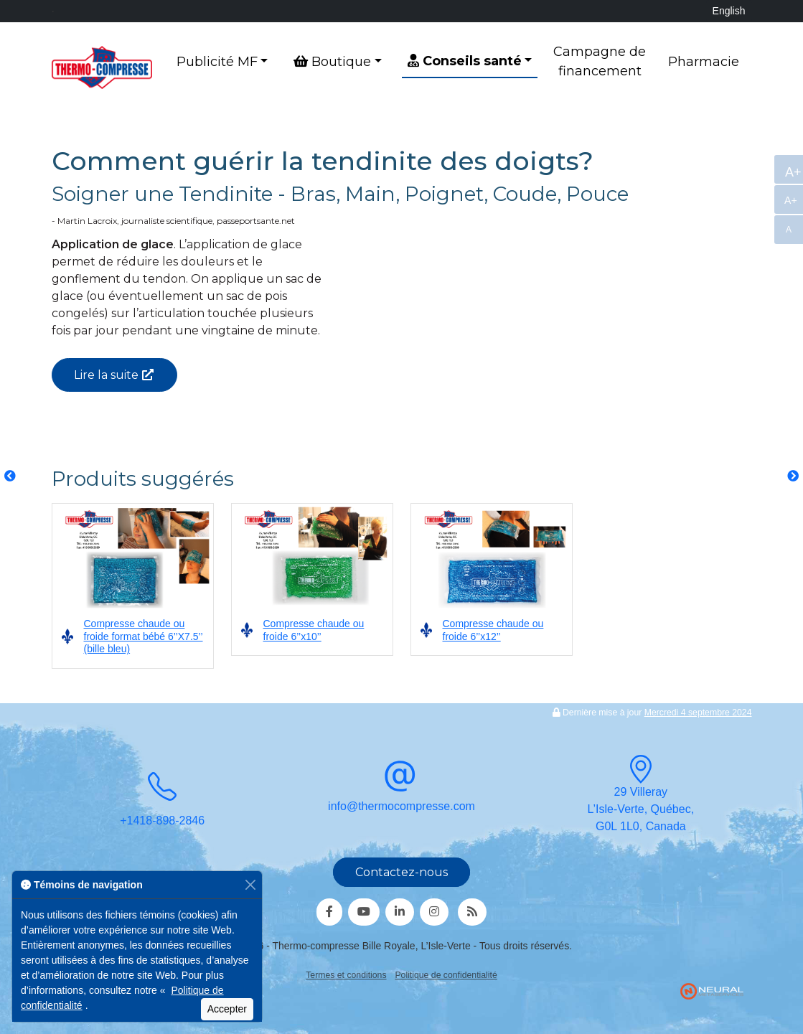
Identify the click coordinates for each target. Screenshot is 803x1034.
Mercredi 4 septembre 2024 (698, 713)
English (729, 11)
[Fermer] (250, 885)
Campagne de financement (599, 61)
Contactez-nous (401, 872)
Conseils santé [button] (465, 61)
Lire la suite (106, 375)
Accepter (227, 1009)
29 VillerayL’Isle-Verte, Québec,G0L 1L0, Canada (641, 797)
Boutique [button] (332, 62)
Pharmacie (703, 62)
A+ (792, 172)
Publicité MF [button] (217, 62)
